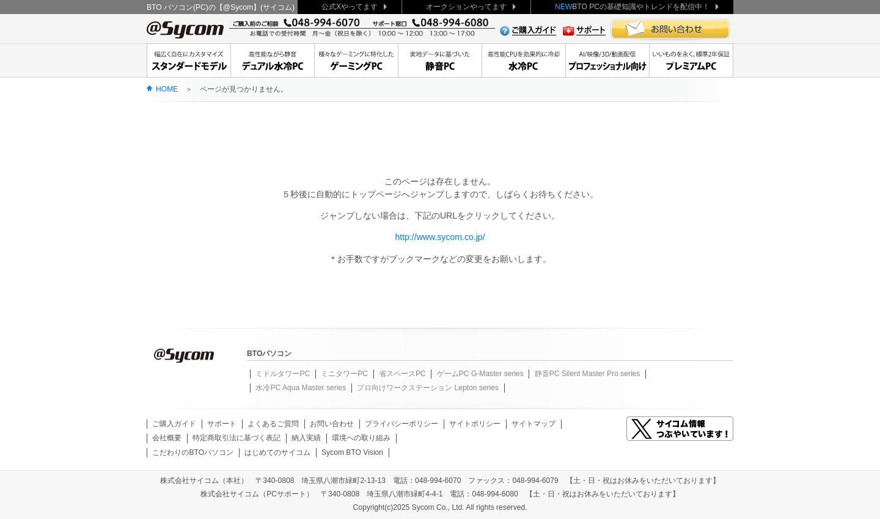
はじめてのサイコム (277, 452)
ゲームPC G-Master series (480, 373)
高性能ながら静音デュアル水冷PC (272, 60)
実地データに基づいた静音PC (440, 60)
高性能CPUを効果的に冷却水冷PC (523, 60)
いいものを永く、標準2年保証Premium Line (691, 60)
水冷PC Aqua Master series (300, 387)
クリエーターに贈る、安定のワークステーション (607, 60)
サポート (222, 423)
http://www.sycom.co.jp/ (440, 237)
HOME (167, 89)
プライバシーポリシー (401, 423)
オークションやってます (466, 6)
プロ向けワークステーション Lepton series (428, 387)
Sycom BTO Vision (352, 452)
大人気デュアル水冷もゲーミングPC (356, 60)
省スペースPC (402, 373)
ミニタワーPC (344, 373)
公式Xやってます (349, 6)
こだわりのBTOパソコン (192, 452)
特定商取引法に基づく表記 (236, 438)
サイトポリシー (475, 423)
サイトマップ (534, 423)
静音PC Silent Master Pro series (587, 373)
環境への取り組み (361, 438)
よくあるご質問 (273, 423)
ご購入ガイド (174, 423)
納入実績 (306, 438)
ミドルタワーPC (282, 373)
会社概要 (167, 438)
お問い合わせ (332, 423)
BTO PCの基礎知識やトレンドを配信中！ (632, 6)
